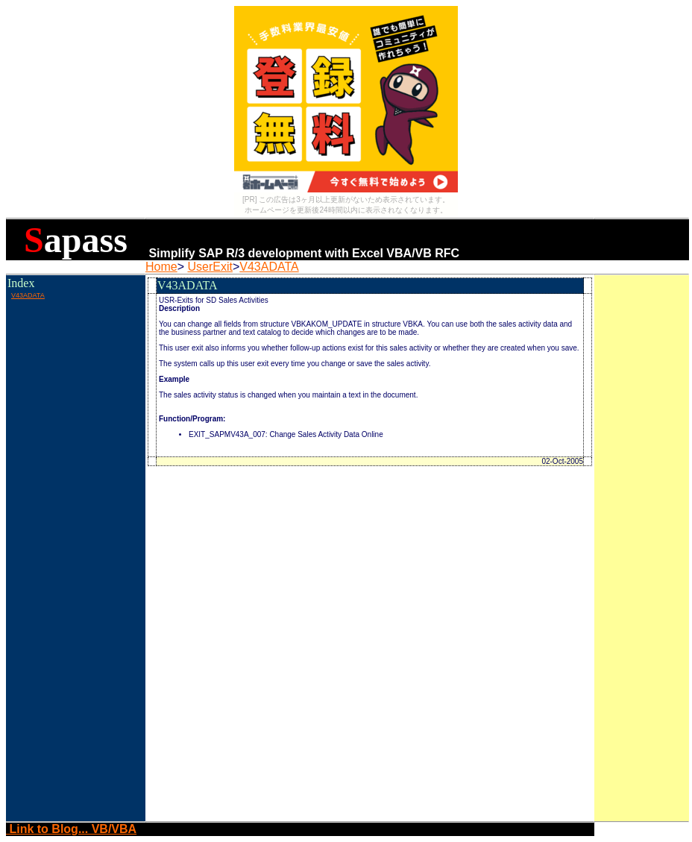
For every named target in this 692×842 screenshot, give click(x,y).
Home (161, 266)
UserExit (209, 266)
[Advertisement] (75, 334)
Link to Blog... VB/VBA (71, 829)
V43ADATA (268, 266)
